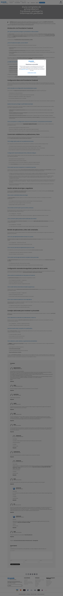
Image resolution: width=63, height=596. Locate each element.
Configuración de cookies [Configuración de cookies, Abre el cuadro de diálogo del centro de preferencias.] (32, 72)
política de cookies (25, 69)
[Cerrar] (45, 61)
